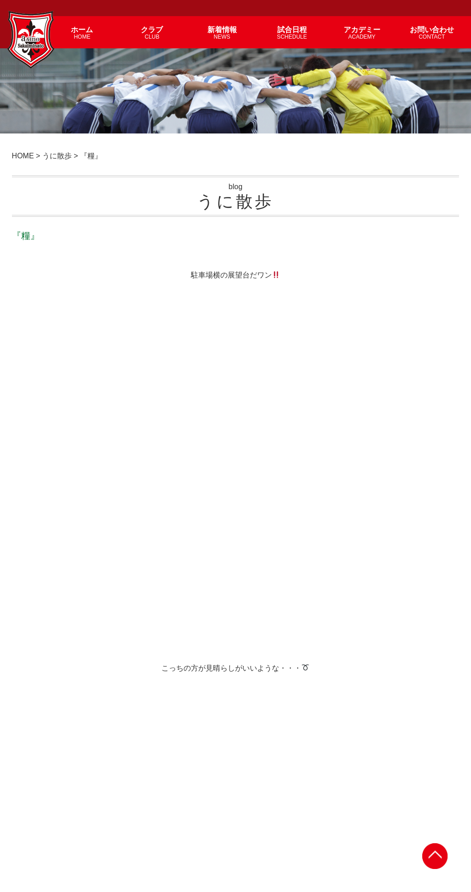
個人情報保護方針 (401, 798)
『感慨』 (45, 688)
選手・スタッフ (245, 798)
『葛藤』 (331, 688)
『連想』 (188, 592)
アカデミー (286, 798)
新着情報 (206, 798)
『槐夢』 (116, 688)
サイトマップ (448, 798)
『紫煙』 (45, 592)
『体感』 (402, 688)
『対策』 (402, 592)
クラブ (179, 798)
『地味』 (116, 592)
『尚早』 (188, 688)
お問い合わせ (355, 798)
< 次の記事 (35, 465)
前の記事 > (436, 465)
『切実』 (259, 592)
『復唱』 (331, 592)
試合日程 (319, 798)
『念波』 (259, 688)
